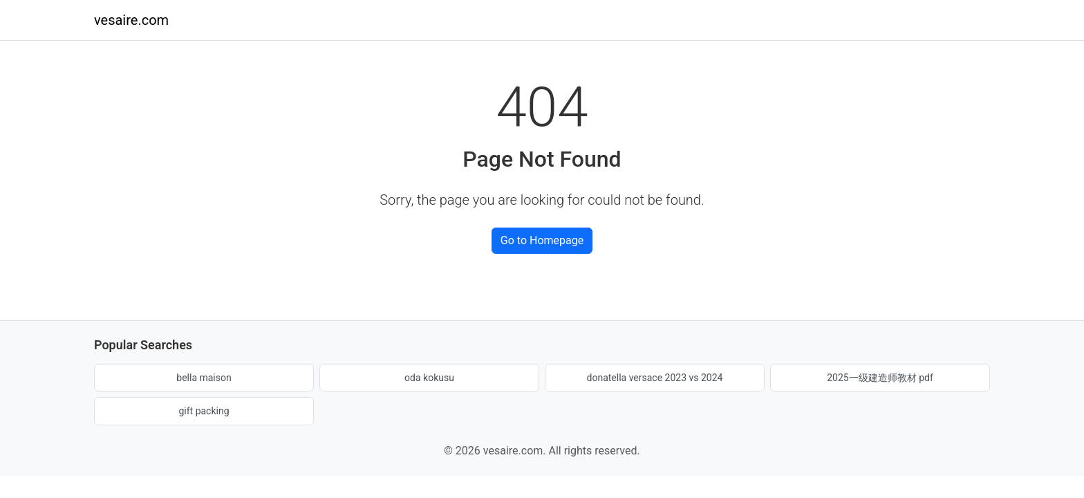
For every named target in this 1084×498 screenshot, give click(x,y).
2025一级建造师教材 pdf (880, 377)
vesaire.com (131, 20)
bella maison (203, 377)
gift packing (203, 410)
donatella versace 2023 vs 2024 (655, 377)
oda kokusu (429, 377)
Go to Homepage (542, 240)
